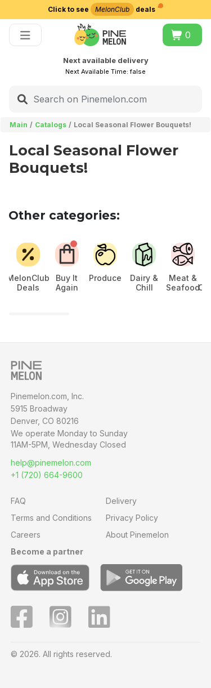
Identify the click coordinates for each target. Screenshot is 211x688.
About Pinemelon (137, 534)
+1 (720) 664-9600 (47, 475)
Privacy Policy (132, 517)
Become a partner (47, 551)
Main (19, 124)
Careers (26, 534)
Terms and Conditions (51, 517)
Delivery (121, 501)
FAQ (18, 501)
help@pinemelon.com (51, 462)
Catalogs (50, 124)
